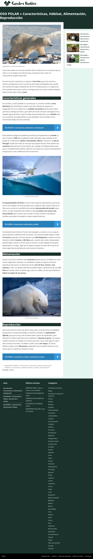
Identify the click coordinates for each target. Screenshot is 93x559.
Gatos (50, 458)
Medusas (51, 500)
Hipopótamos (52, 467)
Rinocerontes (52, 529)
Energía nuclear (53, 441)
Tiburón (50, 537)
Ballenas (51, 404)
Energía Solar (52, 444)
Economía (51, 430)
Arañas (50, 399)
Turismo (51, 549)
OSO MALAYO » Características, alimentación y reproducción (12, 390)
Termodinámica (53, 534)
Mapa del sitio (46, 556)
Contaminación (53, 421)
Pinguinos (51, 526)
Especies (51, 452)
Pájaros (50, 515)
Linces (50, 486)
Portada (5, 370)
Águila (50, 391)
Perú (49, 523)
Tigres (50, 540)
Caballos (51, 407)
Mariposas (51, 495)
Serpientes (51, 531)
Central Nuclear (53, 410)
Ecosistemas (52, 433)
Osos (12, 370)
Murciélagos (52, 509)
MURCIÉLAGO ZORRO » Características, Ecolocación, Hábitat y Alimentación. (28, 365)
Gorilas (50, 461)
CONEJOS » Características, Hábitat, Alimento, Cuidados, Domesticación (27, 367)
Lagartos (51, 478)
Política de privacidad (64, 556)
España (50, 450)
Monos (50, 506)
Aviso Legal (88, 556)
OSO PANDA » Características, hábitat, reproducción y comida (12, 399)
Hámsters (51, 464)
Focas (50, 455)
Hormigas (51, 469)
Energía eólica (52, 438)
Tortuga (50, 546)
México (50, 503)
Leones (50, 481)
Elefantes (51, 435)
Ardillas (50, 402)
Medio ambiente (53, 498)
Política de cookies (77, 556)
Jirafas (50, 475)
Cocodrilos (51, 413)
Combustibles (52, 416)
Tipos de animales (54, 543)
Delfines (51, 427)
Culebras (51, 424)
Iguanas (50, 472)
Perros (50, 520)
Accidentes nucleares (55, 388)
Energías (51, 447)
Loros (50, 492)
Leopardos (51, 483)
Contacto (54, 556)
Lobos (50, 489)
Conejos (50, 419)
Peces (50, 517)
